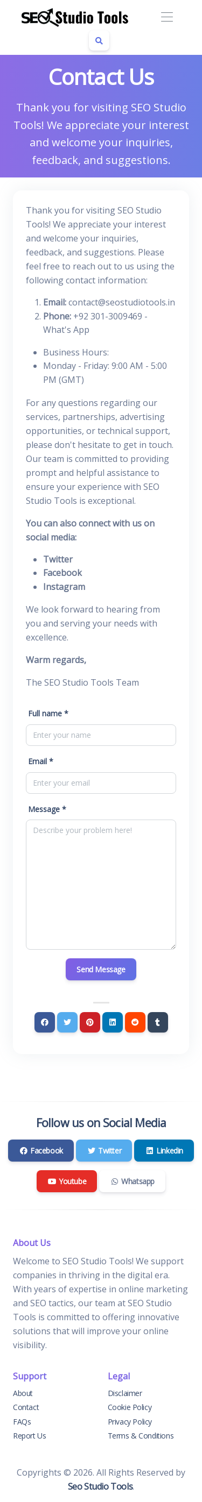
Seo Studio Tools (100, 1486)
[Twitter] (67, 1022)
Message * (47, 809)
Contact (26, 1407)
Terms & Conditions (141, 1435)
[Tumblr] (158, 1022)
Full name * (48, 713)
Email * (40, 761)
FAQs (22, 1421)
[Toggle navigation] (166, 17)
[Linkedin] (112, 1022)
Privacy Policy (130, 1421)
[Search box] (99, 40)
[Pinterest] (90, 1022)
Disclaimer (125, 1393)
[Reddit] (135, 1022)
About (23, 1393)
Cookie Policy (130, 1407)
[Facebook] (44, 1022)
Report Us (29, 1435)
